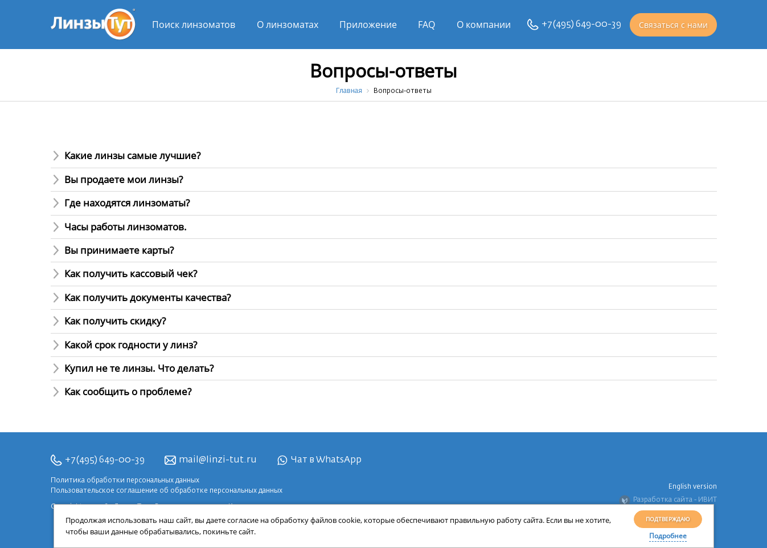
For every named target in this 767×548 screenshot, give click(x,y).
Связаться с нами (673, 24)
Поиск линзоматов (193, 24)
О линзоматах (287, 24)
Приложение (368, 24)
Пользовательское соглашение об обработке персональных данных (166, 491)
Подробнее (668, 536)
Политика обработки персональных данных (125, 480)
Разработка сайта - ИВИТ (668, 500)
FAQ (426, 24)
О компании (484, 24)
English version (692, 487)
